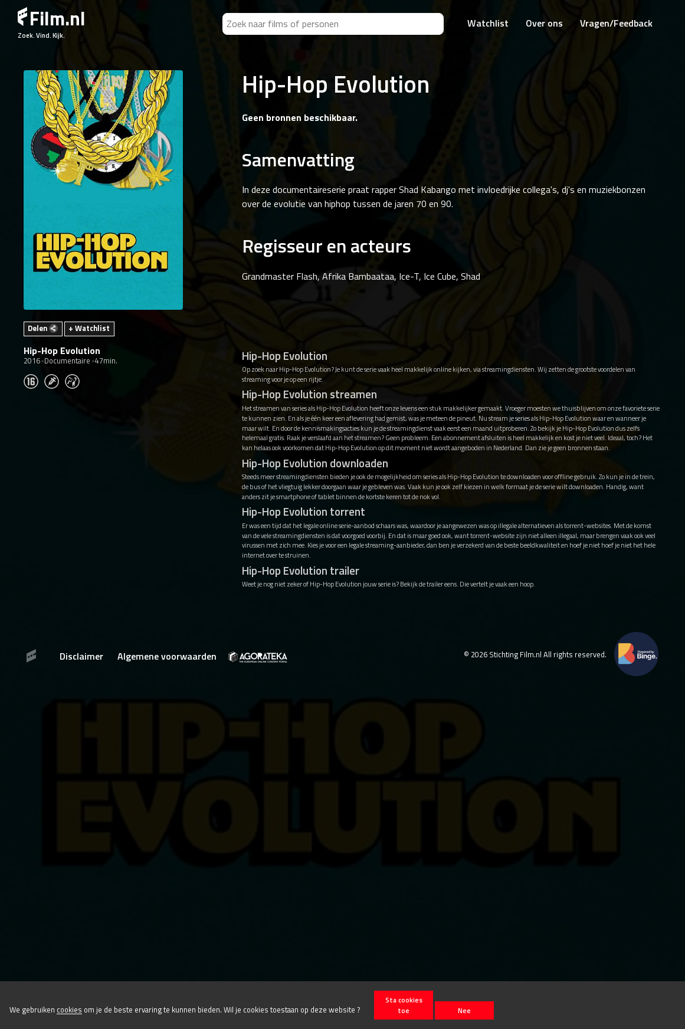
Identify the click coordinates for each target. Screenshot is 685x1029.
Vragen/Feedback (616, 23)
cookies (69, 1010)
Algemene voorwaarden (167, 656)
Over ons (544, 23)
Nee (464, 1010)
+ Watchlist (89, 328)
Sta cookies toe (403, 1005)
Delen (43, 328)
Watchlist (488, 23)
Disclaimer (81, 656)
